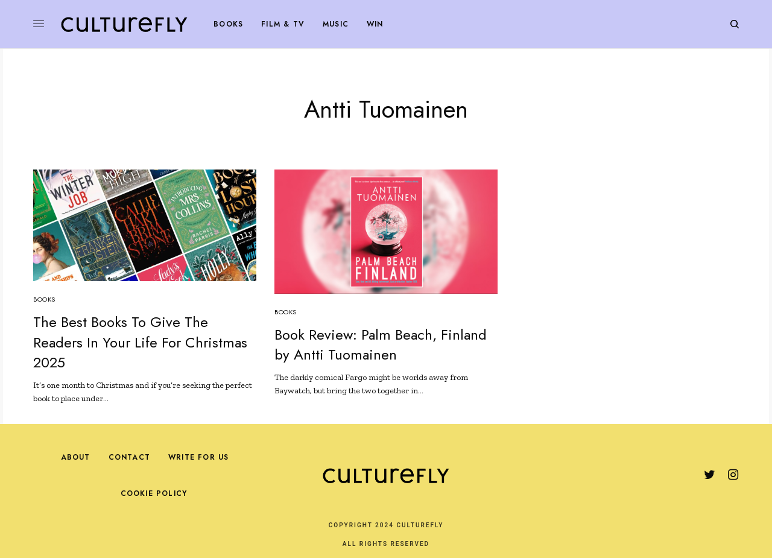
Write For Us (198, 457)
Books (44, 299)
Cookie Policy (154, 493)
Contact (129, 457)
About (75, 457)
